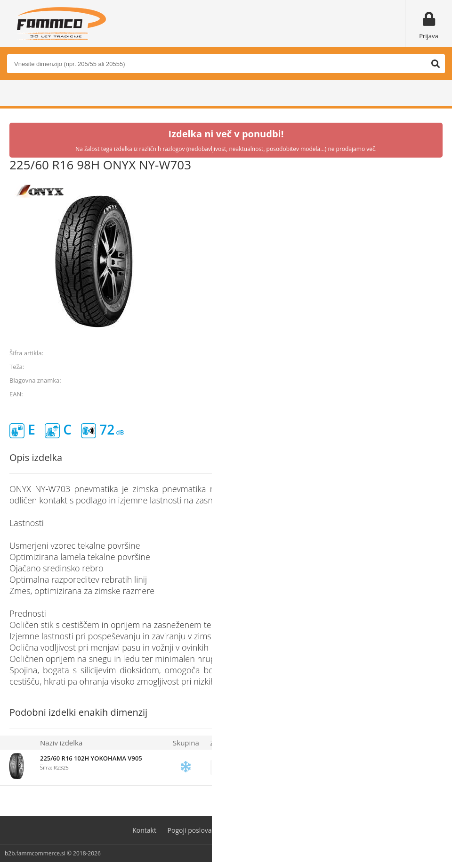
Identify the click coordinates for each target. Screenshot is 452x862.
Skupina (186, 742)
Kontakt (144, 830)
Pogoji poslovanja (194, 830)
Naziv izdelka (61, 742)
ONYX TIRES (426, 380)
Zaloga (221, 742)
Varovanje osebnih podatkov (276, 830)
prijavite (315, 767)
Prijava (428, 36)
